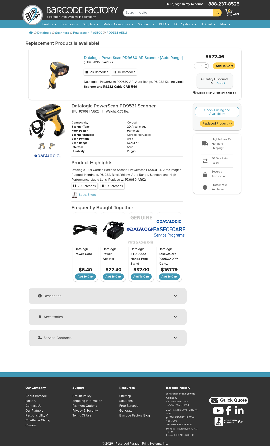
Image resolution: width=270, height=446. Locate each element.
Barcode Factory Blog (134, 415)
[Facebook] (229, 410)
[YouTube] (218, 410)
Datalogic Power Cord (83, 251)
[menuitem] (49, 24)
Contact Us (33, 405)
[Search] (217, 12)
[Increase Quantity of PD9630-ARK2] (206, 64)
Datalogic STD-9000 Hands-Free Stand (139, 256)
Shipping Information (87, 400)
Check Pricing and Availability (217, 111)
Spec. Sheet (83, 194)
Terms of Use (81, 415)
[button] (215, 93)
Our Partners (34, 410)
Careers (30, 425)
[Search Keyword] (168, 12)
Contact (220, 83)
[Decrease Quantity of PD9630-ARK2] (206, 67)
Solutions (126, 400)
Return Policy (81, 396)
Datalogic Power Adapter (109, 253)
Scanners (62, 32)
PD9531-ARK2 (116, 32)
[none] (225, 24)
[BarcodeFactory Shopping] (229, 12)
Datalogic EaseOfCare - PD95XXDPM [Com (168, 256)
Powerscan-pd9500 (87, 32)
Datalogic (44, 32)
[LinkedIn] (239, 410)
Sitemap (125, 396)
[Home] (31, 32)
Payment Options (84, 405)
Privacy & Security (85, 410)
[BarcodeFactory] (32, 12)
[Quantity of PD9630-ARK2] (199, 65)
